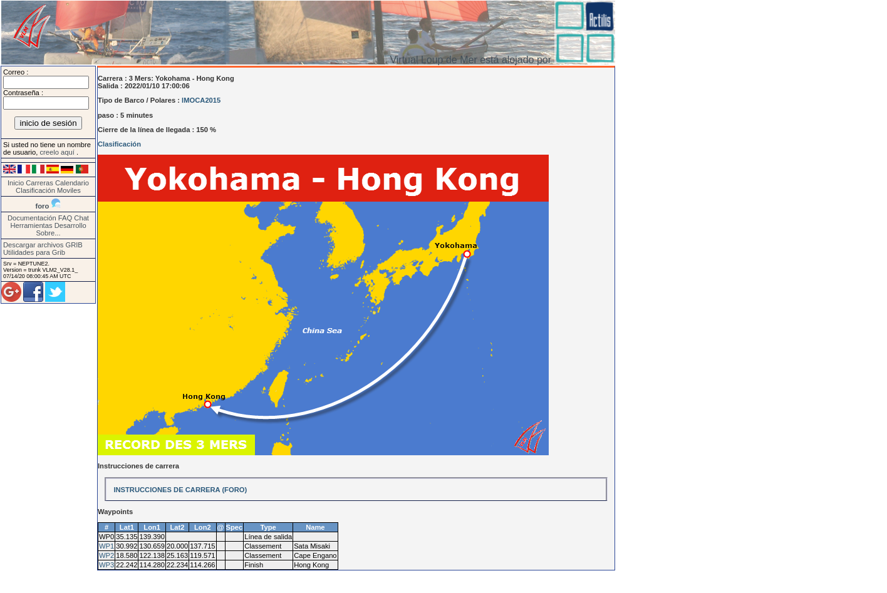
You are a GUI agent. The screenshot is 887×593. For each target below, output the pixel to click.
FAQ (65, 218)
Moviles (69, 190)
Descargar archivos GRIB (43, 245)
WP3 (106, 565)
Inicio (16, 183)
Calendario (72, 183)
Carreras (39, 183)
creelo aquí (57, 152)
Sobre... (48, 233)
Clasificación (36, 190)
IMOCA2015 (201, 100)
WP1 (106, 546)
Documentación (32, 218)
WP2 (106, 555)
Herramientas (31, 225)
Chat (81, 218)
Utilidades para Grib (34, 252)
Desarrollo (70, 225)
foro (42, 206)
